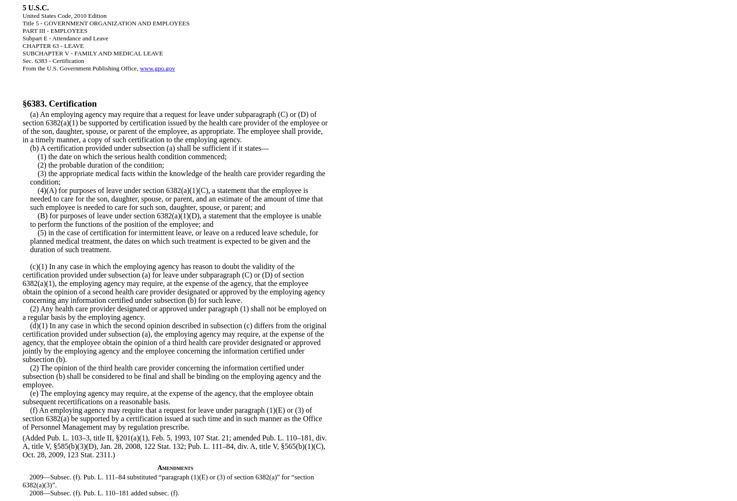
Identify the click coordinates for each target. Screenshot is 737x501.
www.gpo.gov (157, 68)
